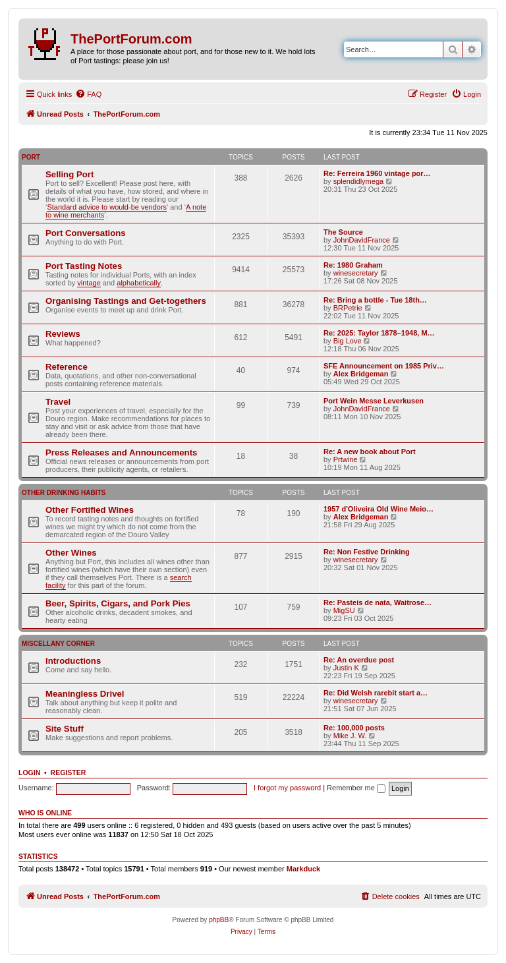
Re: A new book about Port (369, 451)
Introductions (73, 661)
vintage (88, 283)
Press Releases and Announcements (121, 452)
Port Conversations (85, 233)
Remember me (356, 788)
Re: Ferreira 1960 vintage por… (377, 173)
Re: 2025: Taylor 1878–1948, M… (379, 333)
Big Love (347, 341)
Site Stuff (64, 729)
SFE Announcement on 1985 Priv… (383, 366)
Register (68, 772)
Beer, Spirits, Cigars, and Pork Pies (117, 603)
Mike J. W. (350, 736)
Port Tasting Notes (83, 266)
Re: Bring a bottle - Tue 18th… (375, 300)
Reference (66, 367)
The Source (343, 232)
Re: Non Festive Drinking (366, 552)
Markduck (303, 869)
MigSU (344, 610)
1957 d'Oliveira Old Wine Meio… (378, 509)
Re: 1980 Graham (353, 265)
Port (31, 157)
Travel (57, 402)
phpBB (219, 919)
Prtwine (345, 459)
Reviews (62, 334)
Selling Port (69, 174)
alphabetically (139, 283)
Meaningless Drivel (84, 694)
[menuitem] (88, 94)
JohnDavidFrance (361, 240)
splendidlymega (358, 181)
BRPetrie (347, 308)
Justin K (346, 668)
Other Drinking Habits (63, 492)
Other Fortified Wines (89, 510)
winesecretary (355, 273)
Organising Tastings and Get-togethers (125, 301)
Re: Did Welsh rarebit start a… (375, 693)
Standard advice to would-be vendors (107, 207)
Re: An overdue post (358, 660)
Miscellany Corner (58, 643)
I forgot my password (287, 788)
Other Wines (71, 553)
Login (29, 772)
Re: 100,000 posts (354, 728)
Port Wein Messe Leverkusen (373, 401)
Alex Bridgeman (361, 374)
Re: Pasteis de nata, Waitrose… (377, 602)
